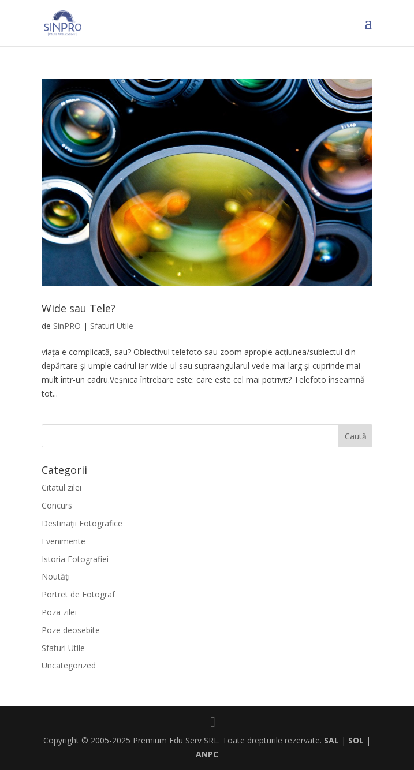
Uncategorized (69, 665)
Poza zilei (59, 612)
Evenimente (63, 541)
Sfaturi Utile (111, 325)
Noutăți (56, 576)
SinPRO (67, 325)
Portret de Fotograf (78, 594)
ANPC (207, 754)
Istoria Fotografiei (75, 559)
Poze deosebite (71, 630)
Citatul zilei (61, 487)
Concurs (57, 505)
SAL (331, 740)
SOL (356, 740)
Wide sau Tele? (78, 308)
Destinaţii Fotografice (82, 523)
